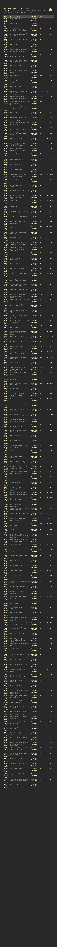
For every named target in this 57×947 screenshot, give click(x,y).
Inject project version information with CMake (18, 334)
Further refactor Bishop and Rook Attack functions (19, 891)
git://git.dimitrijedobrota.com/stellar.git (29, 12)
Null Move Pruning (16, 527)
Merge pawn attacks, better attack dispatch (18, 115)
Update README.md (16, 21)
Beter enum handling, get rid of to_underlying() (19, 128)
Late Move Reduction (17, 539)
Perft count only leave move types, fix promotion (18, 566)
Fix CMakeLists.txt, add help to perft (19, 253)
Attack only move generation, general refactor (17, 297)
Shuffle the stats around (19, 477)
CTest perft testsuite (18, 346)
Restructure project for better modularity (19, 621)
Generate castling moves (19, 789)
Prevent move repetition (19, 302)
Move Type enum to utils (19, 102)
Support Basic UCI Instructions (16, 721)
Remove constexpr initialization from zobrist (17, 154)
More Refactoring (16, 733)
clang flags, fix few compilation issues (18, 340)
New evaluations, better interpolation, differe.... (19, 235)
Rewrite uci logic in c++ (19, 327)
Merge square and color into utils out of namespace (18, 110)
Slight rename (15, 577)
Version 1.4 (14, 52)
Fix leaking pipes (16, 202)
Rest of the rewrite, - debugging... (18, 453)
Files (10, 14)
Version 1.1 (14, 239)
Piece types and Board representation (18, 834)
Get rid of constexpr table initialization (18, 165)
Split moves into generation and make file (19, 496)
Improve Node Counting (18, 483)
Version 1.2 (14, 183)
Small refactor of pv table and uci (18, 265)
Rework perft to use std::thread (17, 403)
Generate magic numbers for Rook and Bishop (18, 846)
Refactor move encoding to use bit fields (18, 646)
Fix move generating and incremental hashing (19, 503)
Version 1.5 (14, 27)
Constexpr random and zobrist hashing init (18, 422)
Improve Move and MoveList (16, 415)
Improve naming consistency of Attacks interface (18, 604)
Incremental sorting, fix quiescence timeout (19, 228)
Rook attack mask (16, 908)
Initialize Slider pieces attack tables (19, 840)
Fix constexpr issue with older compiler (19, 47)
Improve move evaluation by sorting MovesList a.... (19, 704)
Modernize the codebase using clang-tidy (18, 209)
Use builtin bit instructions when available (16, 585)
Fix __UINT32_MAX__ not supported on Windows (18, 34)
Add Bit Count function (18, 883)
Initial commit (15, 939)
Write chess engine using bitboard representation (19, 934)
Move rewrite (14, 671)
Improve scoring (16, 408)
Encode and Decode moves (19, 777)
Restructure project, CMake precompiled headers (18, 354)
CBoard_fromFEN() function (16, 821)
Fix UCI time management (19, 258)
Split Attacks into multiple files (17, 596)
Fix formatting (15, 652)
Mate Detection (15, 521)
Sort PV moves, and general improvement (17, 553)
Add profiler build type (19, 214)
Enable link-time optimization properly (18, 178)
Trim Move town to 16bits (19, 358)
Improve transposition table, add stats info (18, 72)
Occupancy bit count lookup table (17, 865)
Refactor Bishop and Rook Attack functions (19, 896)
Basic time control (17, 314)
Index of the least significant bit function (19, 878)
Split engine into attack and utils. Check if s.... (19, 810)
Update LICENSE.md (16, 189)
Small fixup (14, 89)
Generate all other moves (19, 783)
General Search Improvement (15, 309)
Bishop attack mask (17, 914)
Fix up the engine (16, 571)
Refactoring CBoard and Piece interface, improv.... (18, 741)
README (23, 14)
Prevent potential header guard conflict (19, 609)
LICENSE (31, 14)
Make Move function (17, 758)
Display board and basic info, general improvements (19, 829)
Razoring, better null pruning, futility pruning (18, 472)
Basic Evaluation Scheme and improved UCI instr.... (19, 716)
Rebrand (12, 633)
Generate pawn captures (18, 796)
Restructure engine (17, 321)
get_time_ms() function (18, 752)
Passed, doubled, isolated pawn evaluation (19, 290)
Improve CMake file (17, 364)
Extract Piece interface (19, 614)
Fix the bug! (14, 433)
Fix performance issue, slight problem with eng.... (18, 379)
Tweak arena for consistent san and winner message (17, 66)
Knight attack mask (17, 927)
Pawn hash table (16, 77)
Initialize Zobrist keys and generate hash (19, 509)
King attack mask (16, 920)
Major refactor (15, 271)
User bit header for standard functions (17, 172)
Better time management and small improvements (18, 59)
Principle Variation (17, 689)
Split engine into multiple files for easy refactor (19, 641)
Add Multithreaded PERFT (19, 664)
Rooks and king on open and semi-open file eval (19, 284)
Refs (16, 14)
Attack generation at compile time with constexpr (18, 441)
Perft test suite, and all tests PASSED (18, 746)
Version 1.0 (14, 246)
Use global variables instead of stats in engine (18, 397)
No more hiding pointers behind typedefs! (19, 559)
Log (5, 14)
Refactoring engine (17, 683)
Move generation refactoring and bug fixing (17, 766)
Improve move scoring (18, 464)
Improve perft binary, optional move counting (18, 590)
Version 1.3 (14, 133)
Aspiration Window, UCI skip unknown (18, 534)
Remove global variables (19, 677)
